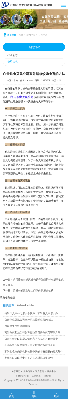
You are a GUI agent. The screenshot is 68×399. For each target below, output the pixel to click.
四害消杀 (36, 376)
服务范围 (27, 371)
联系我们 (48, 376)
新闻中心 (30, 35)
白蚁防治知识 (22, 376)
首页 (21, 35)
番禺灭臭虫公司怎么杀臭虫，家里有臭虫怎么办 (31, 313)
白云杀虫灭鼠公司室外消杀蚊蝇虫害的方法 (29, 319)
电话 (34, 394)
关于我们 (15, 371)
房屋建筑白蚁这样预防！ (18, 326)
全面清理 (25, 128)
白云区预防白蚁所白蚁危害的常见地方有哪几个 (31, 338)
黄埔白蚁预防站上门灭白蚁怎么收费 (33, 290)
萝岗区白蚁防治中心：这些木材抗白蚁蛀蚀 (29, 357)
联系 (56, 394)
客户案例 (39, 371)
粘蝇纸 (39, 192)
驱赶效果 (43, 263)
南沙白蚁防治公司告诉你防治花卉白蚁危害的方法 (32, 332)
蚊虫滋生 (18, 151)
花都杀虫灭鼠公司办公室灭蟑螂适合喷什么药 (30, 345)
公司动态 (42, 35)
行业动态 (12, 55)
